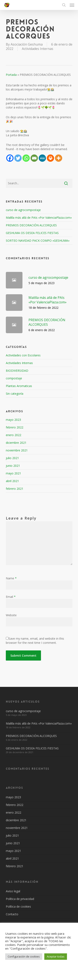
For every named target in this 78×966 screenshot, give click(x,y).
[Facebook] (10, 158)
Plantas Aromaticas (19, 386)
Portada (11, 75)
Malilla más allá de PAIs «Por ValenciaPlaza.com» (39, 217)
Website (11, 615)
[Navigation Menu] (72, 5)
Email (11, 597)
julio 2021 (12, 458)
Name (11, 578)
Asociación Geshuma (27, 44)
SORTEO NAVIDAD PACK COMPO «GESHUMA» (37, 240)
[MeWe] (42, 158)
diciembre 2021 (16, 443)
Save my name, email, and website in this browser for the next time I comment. (35, 641)
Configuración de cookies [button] (24, 956)
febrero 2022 (14, 427)
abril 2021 (12, 481)
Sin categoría (14, 394)
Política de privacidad (20, 899)
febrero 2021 (14, 489)
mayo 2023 (13, 420)
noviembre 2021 (17, 450)
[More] (58, 158)
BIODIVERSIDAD (17, 371)
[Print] (50, 158)
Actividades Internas (37, 48)
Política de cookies (18, 906)
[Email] (34, 158)
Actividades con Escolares (23, 355)
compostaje (14, 378)
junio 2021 (13, 466)
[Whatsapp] (26, 158)
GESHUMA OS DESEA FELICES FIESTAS (32, 233)
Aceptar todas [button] (55, 956)
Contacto (12, 914)
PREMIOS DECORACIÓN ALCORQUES (31, 225)
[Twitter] (18, 158)
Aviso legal (13, 891)
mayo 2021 (13, 473)
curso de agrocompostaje (23, 210)
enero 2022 (13, 435)
